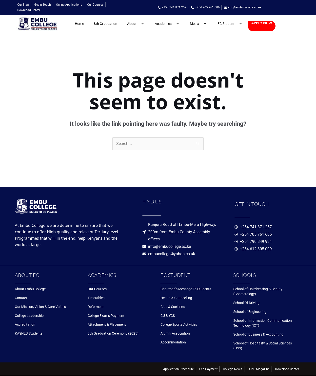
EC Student (230, 23)
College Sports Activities (178, 325)
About (136, 23)
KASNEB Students (28, 334)
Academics (167, 23)
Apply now (261, 23)
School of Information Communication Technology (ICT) (262, 323)
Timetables (96, 298)
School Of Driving (246, 303)
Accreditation (25, 325)
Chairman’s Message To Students (185, 289)
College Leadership (29, 316)
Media (199, 23)
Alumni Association (175, 334)
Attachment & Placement (107, 325)
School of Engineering (249, 312)
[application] (138, 23)
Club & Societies (172, 307)
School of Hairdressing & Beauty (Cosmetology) (257, 291)
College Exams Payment (106, 316)
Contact (21, 298)
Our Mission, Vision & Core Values (40, 307)
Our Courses (97, 289)
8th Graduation (105, 24)
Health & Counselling (176, 298)
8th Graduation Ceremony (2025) (113, 334)
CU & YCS (167, 316)
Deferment (96, 307)
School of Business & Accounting (258, 335)
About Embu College (30, 289)
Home (79, 24)
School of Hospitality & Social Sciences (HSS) (262, 345)
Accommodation (173, 342)
